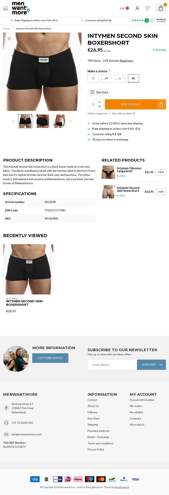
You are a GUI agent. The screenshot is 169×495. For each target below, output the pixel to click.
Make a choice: (99, 71)
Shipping (93, 424)
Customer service (50, 358)
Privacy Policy (96, 449)
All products (137, 424)
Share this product (123, 113)
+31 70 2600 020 (22, 422)
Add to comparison (98, 113)
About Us (93, 406)
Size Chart (94, 418)
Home (6, 28)
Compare (135, 418)
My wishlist (136, 412)
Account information (142, 399)
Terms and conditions (100, 443)
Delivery (93, 412)
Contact (92, 399)
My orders (136, 406)
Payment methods (98, 431)
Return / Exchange (98, 437)
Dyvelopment (122, 487)
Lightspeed (96, 487)
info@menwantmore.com (27, 434)
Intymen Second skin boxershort (33, 28)
